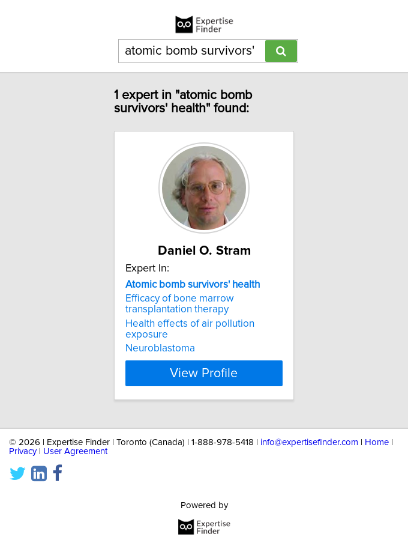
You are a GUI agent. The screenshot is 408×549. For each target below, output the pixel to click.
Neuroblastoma (160, 348)
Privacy (23, 451)
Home (377, 442)
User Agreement (75, 451)
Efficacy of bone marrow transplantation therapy (179, 304)
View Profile (204, 373)
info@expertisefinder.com (309, 442)
